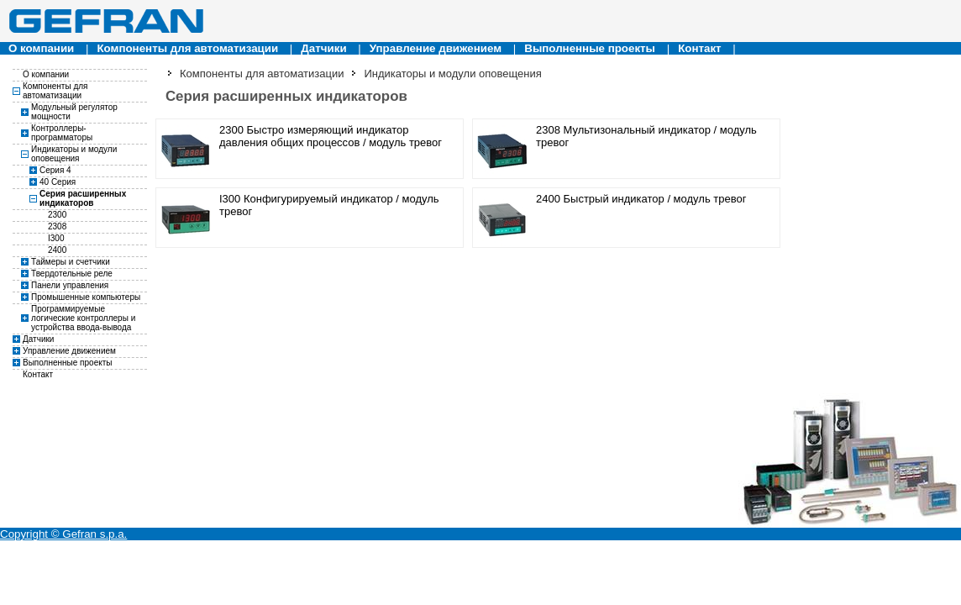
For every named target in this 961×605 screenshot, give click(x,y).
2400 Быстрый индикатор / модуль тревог (641, 198)
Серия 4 (55, 170)
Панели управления (69, 285)
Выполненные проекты (589, 48)
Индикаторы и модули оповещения (74, 154)
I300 (56, 238)
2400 (57, 250)
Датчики (323, 48)
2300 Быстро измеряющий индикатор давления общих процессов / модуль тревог (330, 136)
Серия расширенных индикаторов (82, 198)
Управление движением (436, 48)
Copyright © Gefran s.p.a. (63, 534)
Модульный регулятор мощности (74, 112)
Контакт (699, 48)
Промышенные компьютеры (85, 297)
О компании (41, 48)
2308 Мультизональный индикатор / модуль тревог (646, 136)
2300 (57, 214)
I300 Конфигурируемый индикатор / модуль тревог (329, 205)
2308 (57, 226)
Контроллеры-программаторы (61, 133)
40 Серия (57, 182)
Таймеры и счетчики (70, 261)
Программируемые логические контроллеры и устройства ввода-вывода (83, 318)
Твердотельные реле (72, 273)
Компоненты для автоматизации (187, 48)
